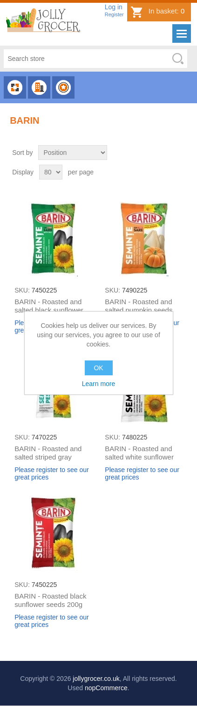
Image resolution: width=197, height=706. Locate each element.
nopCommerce (106, 688)
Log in (113, 7)
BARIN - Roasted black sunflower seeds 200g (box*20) (50, 604)
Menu (181, 33)
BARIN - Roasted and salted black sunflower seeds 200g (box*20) (48, 310)
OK (98, 368)
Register (114, 14)
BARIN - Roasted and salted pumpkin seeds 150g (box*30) (138, 310)
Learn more (98, 383)
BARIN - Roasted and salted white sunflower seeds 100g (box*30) (139, 457)
